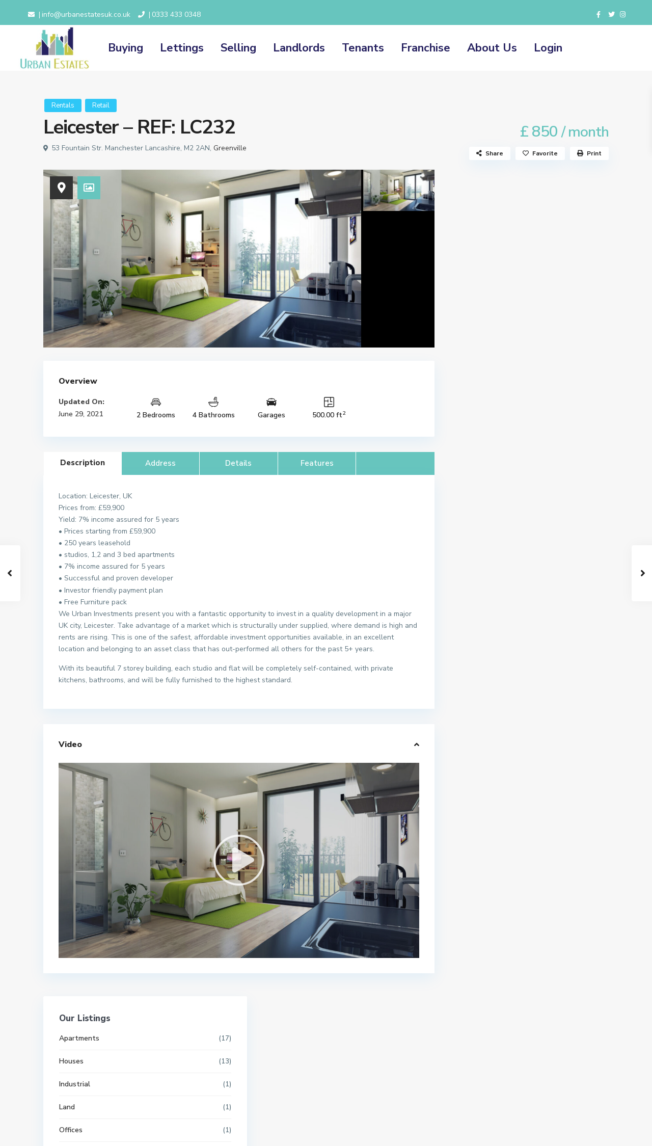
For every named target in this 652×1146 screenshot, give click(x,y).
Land (473, 280)
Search (529, 686)
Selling (238, 48)
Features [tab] (317, 463)
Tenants (363, 48)
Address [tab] (160, 463)
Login (548, 48)
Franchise (425, 48)
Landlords (299, 48)
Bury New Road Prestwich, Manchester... (551, 820)
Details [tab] (238, 463)
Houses (478, 234)
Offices (477, 303)
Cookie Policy (251, 1077)
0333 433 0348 (176, 14)
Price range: (484, 641)
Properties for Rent (498, 349)
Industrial (481, 257)
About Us (492, 48)
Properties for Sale (497, 372)
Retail (101, 105)
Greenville (230, 148)
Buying (125, 48)
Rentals (62, 105)
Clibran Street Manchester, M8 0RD (552, 770)
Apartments (486, 212)
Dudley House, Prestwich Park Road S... (551, 870)
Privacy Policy (251, 1066)
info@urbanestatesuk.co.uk (86, 14)
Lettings (182, 48)
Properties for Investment (508, 326)
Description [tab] (82, 463)
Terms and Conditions (264, 1055)
